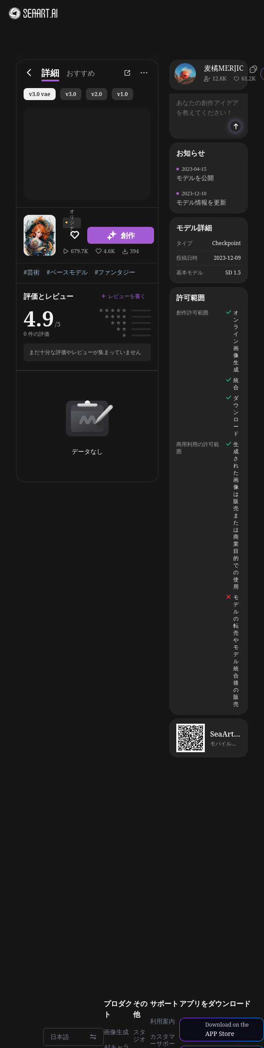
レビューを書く (123, 296)
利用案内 (162, 1021)
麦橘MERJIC (224, 68)
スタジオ (139, 1035)
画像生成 (116, 1032)
